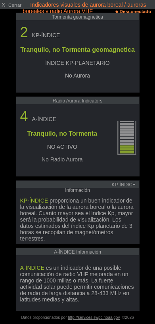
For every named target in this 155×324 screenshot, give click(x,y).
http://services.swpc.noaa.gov (94, 317)
